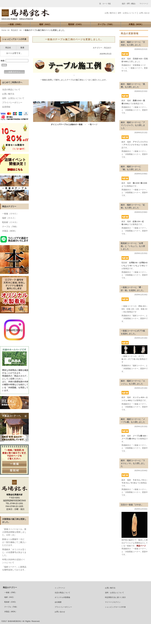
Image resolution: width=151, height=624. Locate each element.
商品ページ (141, 546)
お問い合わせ (144, 13)
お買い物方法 (8, 94)
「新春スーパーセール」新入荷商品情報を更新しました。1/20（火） (14, 532)
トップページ (60, 588)
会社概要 (58, 602)
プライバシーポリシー (12, 102)
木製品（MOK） (136, 24)
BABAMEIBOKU (14, 621)
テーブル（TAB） (106, 24)
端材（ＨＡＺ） (9, 218)
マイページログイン (113, 602)
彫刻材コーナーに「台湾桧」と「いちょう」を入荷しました (133, 246)
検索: (3, 61)
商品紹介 (14, 30)
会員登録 (6, 107)
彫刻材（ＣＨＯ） (10, 222)
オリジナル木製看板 (62, 597)
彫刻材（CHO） (75, 24)
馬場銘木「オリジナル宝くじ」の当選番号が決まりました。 (14, 552)
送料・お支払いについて (13, 98)
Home (3, 30)
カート (105, 4)
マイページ (143, 4)
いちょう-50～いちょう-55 (133, 266)
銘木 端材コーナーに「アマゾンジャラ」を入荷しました (133, 125)
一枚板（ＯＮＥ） (10, 213)
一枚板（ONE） (15, 24)
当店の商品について (11, 89)
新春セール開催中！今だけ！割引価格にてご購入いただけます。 (14, 542)
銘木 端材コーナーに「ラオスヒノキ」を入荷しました (133, 463)
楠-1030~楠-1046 (140, 183)
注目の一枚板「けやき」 (132, 505)
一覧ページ (92, 124)
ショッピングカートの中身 (115, 607)
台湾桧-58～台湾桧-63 (138, 263)
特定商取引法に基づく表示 (115, 597)
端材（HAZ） (45, 24)
